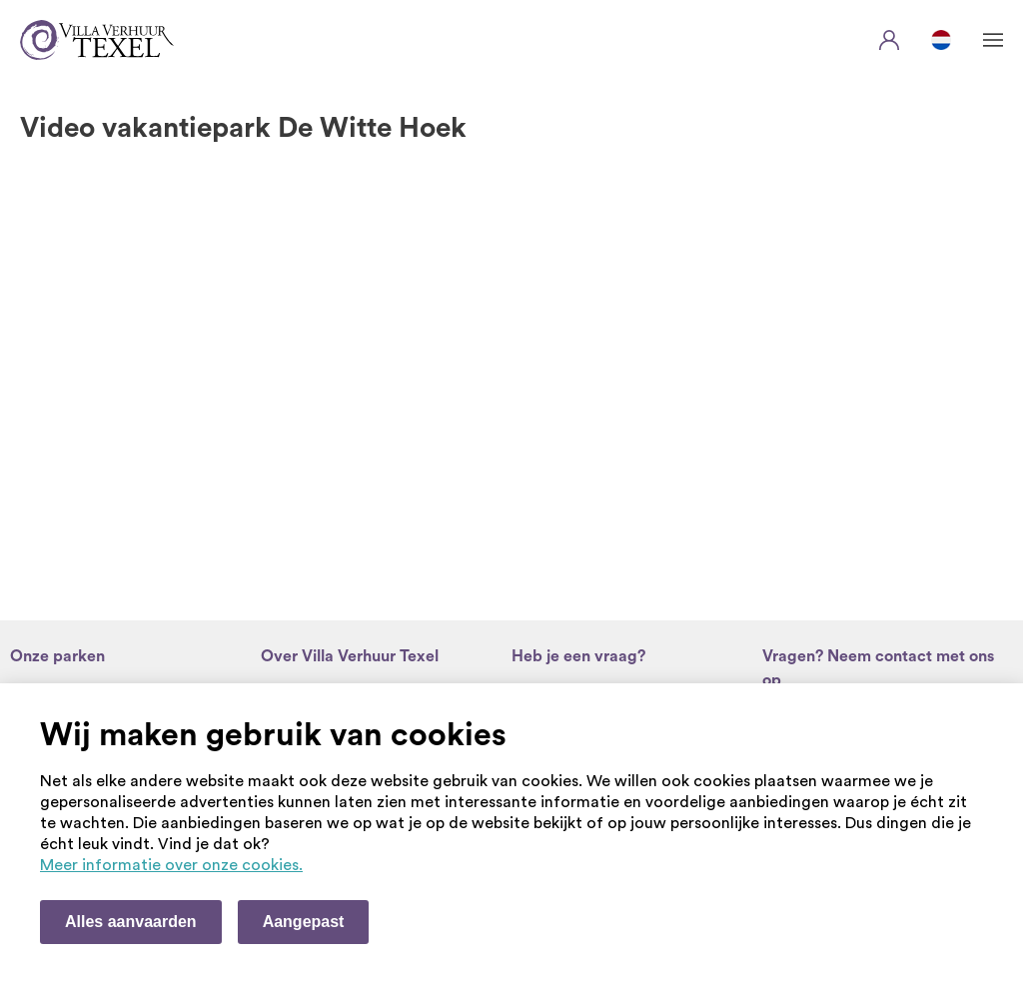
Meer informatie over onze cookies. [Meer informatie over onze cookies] (171, 865)
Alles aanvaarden (131, 921)
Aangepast (304, 921)
